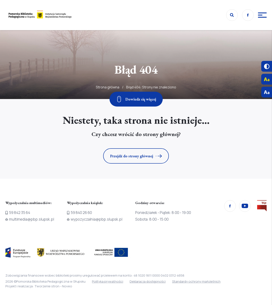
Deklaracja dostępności (148, 281)
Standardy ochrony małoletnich (196, 281)
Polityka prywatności (107, 281)
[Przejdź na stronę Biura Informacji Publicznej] (262, 206)
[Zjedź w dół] (136, 99)
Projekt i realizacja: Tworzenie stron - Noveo (38, 286)
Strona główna (107, 96)
